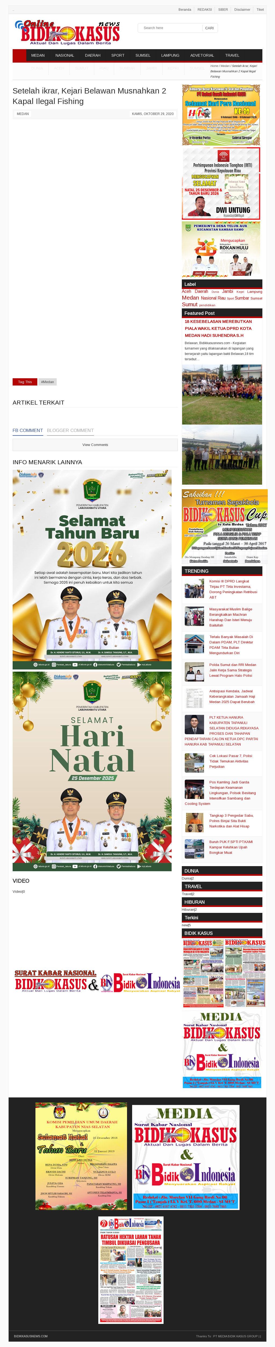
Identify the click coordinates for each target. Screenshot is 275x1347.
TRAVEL (232, 55)
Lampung (254, 292)
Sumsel (197, 68)
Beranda (185, 10)
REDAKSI (205, 10)
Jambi (151, 68)
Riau (104, 68)
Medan (23, 114)
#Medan (47, 382)
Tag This (25, 382)
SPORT (118, 55)
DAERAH (92, 55)
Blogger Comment (70, 430)
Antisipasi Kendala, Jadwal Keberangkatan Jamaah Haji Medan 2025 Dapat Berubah (232, 696)
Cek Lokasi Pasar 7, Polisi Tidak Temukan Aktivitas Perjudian (230, 761)
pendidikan (207, 305)
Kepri (173, 68)
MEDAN (38, 55)
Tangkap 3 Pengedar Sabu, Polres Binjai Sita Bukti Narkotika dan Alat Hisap (231, 820)
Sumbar (127, 68)
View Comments (95, 445)
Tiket (260, 10)
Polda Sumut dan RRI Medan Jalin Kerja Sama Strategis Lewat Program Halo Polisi (232, 670)
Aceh (59, 68)
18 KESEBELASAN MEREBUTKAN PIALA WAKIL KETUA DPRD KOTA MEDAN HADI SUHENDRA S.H (218, 328)
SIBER (223, 10)
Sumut (82, 68)
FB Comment (28, 430)
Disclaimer (242, 10)
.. (13, 10)
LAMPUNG (170, 55)
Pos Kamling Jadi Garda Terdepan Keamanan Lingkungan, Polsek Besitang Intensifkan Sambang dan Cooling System (220, 793)
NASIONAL (65, 55)
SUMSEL (143, 55)
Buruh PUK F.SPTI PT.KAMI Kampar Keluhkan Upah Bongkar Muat (231, 847)
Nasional (208, 298)
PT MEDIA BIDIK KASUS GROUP (235, 1336)
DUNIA (37, 68)
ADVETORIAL (202, 55)
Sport (230, 298)
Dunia (215, 291)
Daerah (201, 291)
